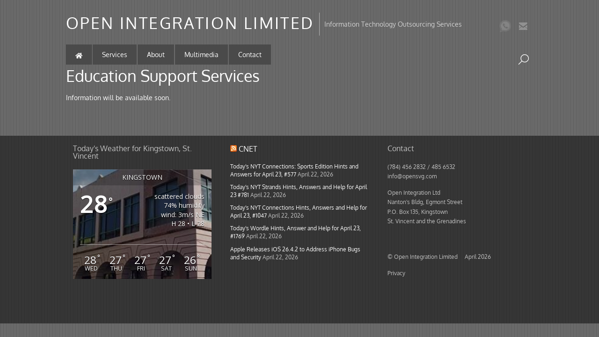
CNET (248, 149)
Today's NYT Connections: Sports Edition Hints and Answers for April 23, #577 (294, 170)
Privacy (396, 273)
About (156, 55)
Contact (250, 55)
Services (114, 55)
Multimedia (201, 55)
